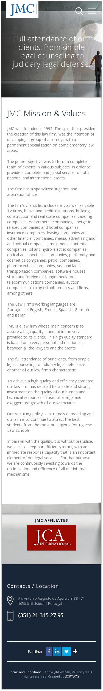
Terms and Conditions (25, 672)
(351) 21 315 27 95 (40, 615)
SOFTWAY (72, 676)
